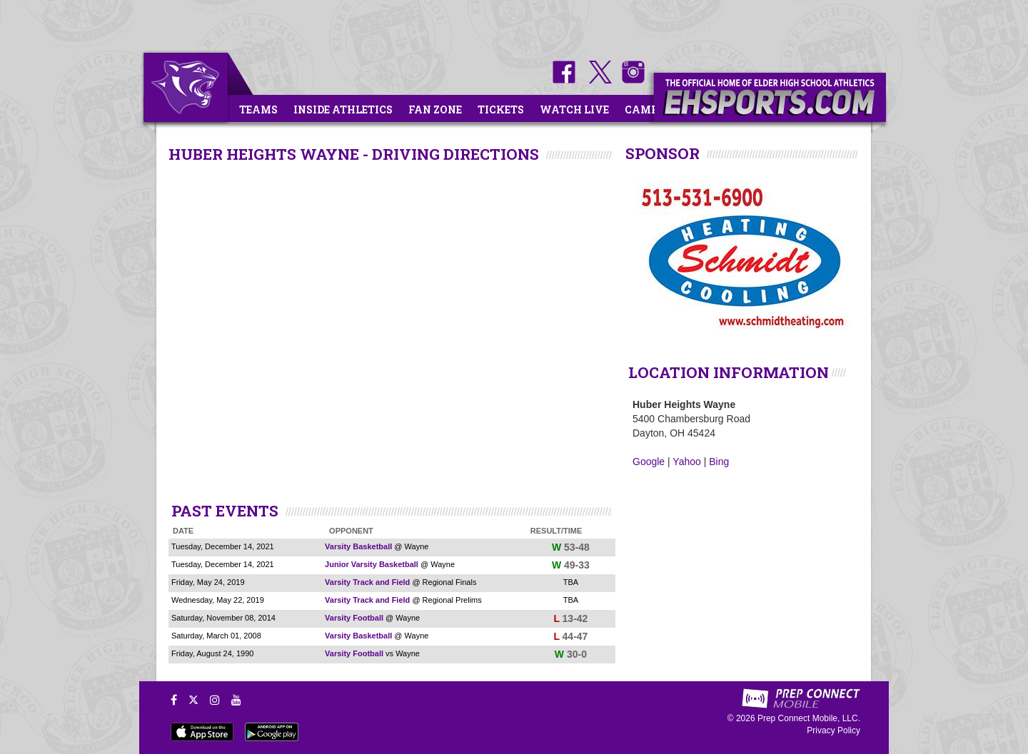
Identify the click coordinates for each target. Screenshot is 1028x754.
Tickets (501, 109)
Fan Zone (435, 109)
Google (649, 461)
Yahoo (686, 461)
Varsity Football (354, 617)
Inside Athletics (343, 109)
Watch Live (574, 109)
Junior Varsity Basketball (371, 564)
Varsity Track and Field (367, 582)
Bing (719, 461)
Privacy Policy (833, 730)
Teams (258, 109)
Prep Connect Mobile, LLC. (808, 718)
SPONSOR (662, 153)
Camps (645, 109)
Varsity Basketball (358, 546)
